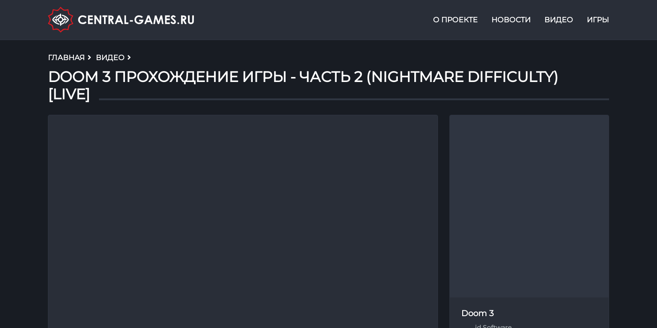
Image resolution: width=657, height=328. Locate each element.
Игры (598, 19)
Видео (558, 19)
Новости (511, 19)
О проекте (455, 19)
